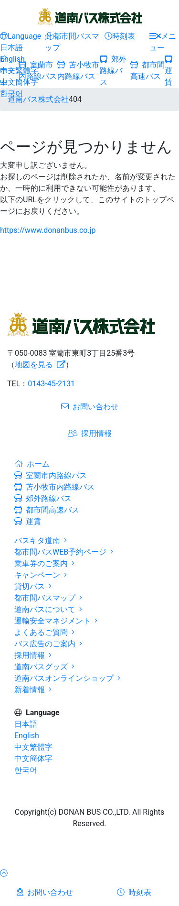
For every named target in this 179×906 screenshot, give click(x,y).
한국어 (11, 93)
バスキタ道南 (40, 540)
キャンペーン (40, 574)
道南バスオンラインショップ (67, 678)
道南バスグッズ (44, 666)
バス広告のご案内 (48, 643)
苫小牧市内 (54, 486)
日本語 (11, 47)
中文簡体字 (19, 82)
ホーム (32, 464)
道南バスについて (48, 609)
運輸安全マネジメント (55, 620)
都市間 (46, 509)
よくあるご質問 (44, 632)
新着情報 (33, 689)
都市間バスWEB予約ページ (63, 552)
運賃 (168, 71)
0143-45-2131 (51, 383)
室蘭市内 (50, 475)
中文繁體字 (19, 70)
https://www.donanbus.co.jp (48, 230)
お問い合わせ (89, 406)
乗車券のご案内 (44, 563)
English (12, 59)
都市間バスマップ (48, 597)
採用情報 (90, 433)
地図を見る (40, 364)
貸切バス (33, 586)
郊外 (113, 71)
